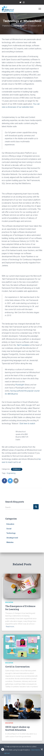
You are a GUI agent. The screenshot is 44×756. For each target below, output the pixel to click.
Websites (9, 542)
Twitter (20, 2)
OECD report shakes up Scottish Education (17, 728)
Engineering (11, 473)
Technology (17, 469)
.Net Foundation (23, 345)
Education (10, 524)
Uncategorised (12, 538)
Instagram (24, 2)
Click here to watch (27, 423)
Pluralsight (20, 385)
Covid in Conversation (17, 666)
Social (8, 529)
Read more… (10, 626)
